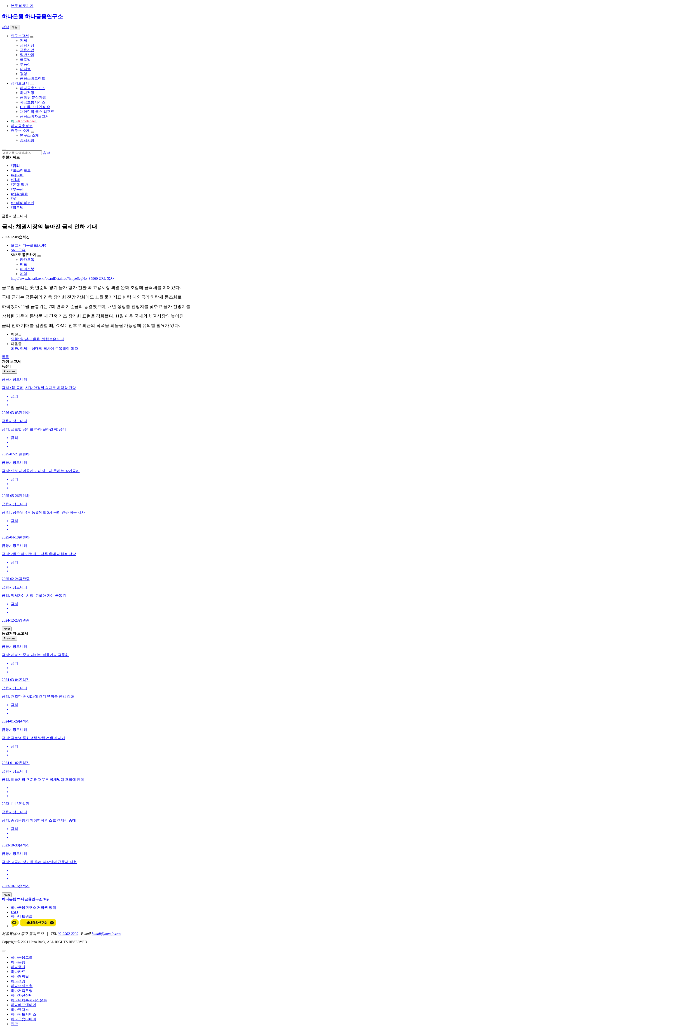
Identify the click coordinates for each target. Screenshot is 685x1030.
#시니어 (17, 175)
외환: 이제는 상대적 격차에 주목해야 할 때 (45, 348)
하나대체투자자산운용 (29, 1000)
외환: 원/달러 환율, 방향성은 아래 (37, 339)
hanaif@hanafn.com (106, 934)
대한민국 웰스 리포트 (37, 112)
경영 (23, 74)
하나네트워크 (22, 916)
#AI (13, 198)
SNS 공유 (18, 250)
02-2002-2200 (68, 934)
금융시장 (27, 45)
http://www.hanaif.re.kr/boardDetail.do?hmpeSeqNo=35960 (54, 278)
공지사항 (27, 140)
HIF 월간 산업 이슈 (35, 107)
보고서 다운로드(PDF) (28, 245)
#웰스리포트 (21, 170)
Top (46, 899)
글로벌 (25, 59)
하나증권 (18, 967)
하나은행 (18, 962)
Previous (9, 371)
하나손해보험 (22, 986)
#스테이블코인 (22, 203)
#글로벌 (17, 208)
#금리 (15, 166)
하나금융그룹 (22, 957)
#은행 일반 (19, 184)
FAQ (14, 912)
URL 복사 (106, 278)
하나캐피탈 (20, 976)
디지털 (25, 69)
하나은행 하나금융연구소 (32, 16)
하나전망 (27, 93)
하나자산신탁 (22, 995)
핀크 (14, 1024)
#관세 (15, 180)
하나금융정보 (22, 126)
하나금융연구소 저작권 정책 (33, 907)
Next (7, 629)
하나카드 (18, 972)
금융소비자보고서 (34, 116)
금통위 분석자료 (33, 97)
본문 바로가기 (22, 6)
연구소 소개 (20, 131)
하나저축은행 (22, 991)
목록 (5, 357)
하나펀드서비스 (23, 1014)
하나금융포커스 (32, 88)
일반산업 (27, 55)
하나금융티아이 (23, 1019)
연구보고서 (20, 36)
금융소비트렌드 (32, 78)
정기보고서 (20, 83)
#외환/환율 (19, 194)
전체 (23, 40)
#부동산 (17, 189)
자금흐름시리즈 (32, 102)
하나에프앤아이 (23, 1005)
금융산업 (27, 50)
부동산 (25, 64)
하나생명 (18, 981)
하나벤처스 (20, 1009)
